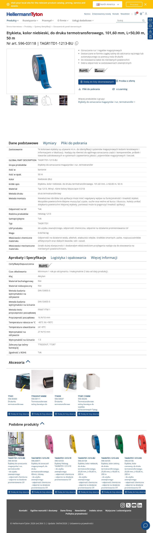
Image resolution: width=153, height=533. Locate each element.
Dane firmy (66, 510)
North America (108, 4)
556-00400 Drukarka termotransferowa (18, 387)
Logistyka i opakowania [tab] (68, 257)
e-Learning (119, 89)
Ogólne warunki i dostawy (43, 510)
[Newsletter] (150, 20)
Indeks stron (95, 510)
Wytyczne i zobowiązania (118, 510)
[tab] (76, 363)
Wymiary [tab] (49, 143)
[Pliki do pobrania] (150, 31)
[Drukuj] (150, 25)
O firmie (62, 20)
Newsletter (80, 510)
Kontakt (23, 510)
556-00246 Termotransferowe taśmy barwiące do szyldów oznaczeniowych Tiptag (88, 390)
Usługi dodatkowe (82, 20)
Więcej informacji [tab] (104, 257)
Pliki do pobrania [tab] (74, 143)
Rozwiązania (29, 20)
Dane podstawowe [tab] (23, 143)
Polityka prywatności (76, 513)
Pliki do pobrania (89, 89)
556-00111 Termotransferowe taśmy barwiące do (41, 387)
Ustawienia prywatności (81, 523)
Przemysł (47, 20)
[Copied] (76, 43)
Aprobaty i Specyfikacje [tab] (27, 257)
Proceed (134, 4)
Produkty (12, 20)
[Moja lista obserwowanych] (150, 36)
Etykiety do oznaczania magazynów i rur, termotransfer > (106, 102)
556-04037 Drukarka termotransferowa (65, 387)
